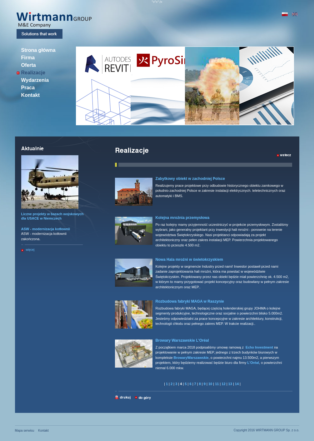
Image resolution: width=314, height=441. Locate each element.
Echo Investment (259, 347)
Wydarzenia (35, 80)
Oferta (28, 65)
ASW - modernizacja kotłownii (45, 229)
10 (210, 384)
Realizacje (33, 73)
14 (237, 384)
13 (230, 384)
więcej (30, 249)
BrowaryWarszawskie (191, 357)
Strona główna (38, 50)
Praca (28, 88)
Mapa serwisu (24, 430)
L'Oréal (253, 362)
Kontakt (30, 95)
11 (217, 384)
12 (223, 384)
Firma (28, 58)
